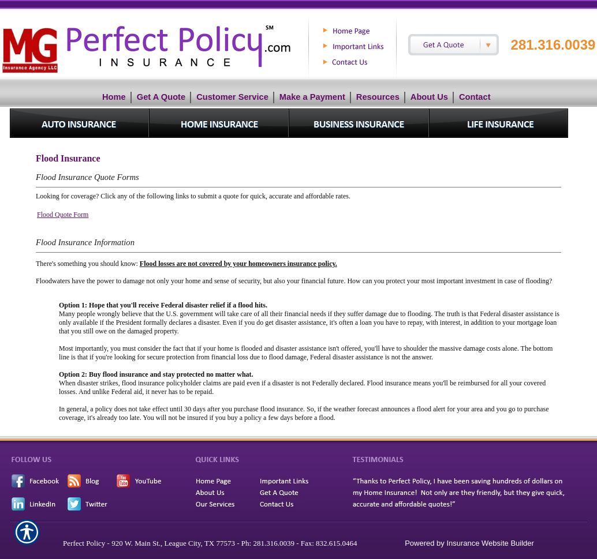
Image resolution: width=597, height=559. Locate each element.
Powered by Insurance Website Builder (469, 543)
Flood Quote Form (62, 215)
